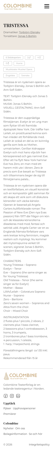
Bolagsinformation (15, 434)
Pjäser (7, 408)
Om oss (20, 428)
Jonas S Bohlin (27, 36)
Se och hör (35, 434)
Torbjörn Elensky (29, 32)
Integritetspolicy (39, 444)
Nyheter (8, 428)
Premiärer (9, 414)
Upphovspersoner (24, 408)
